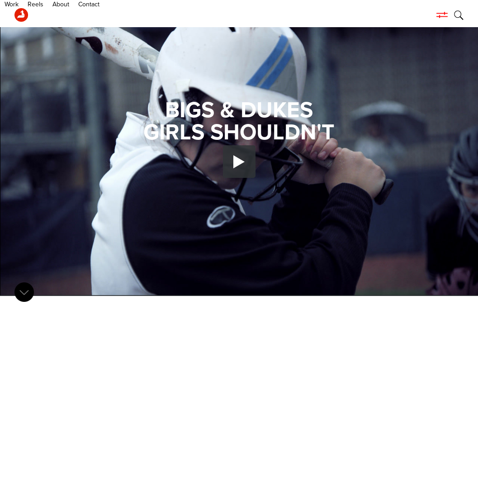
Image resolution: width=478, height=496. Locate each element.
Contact (126, 15)
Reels (72, 15)
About (98, 15)
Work (49, 15)
